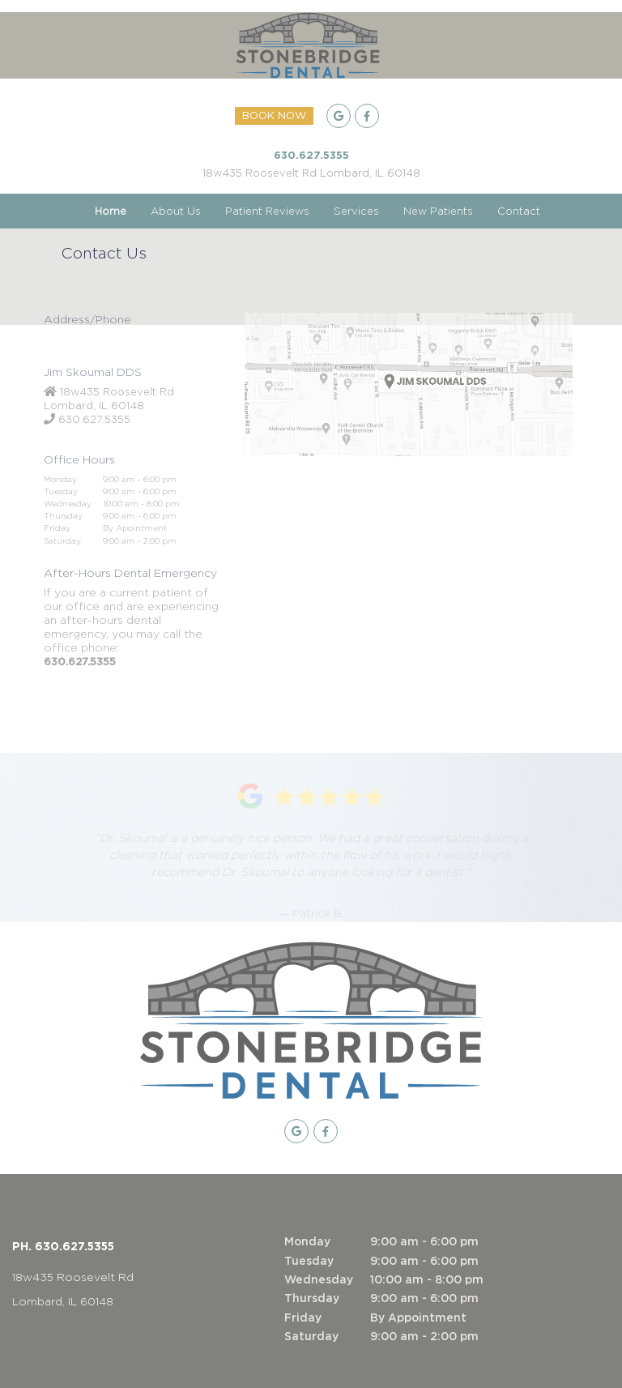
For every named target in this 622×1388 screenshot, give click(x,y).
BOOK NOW (274, 116)
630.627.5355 (311, 154)
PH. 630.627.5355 (63, 1246)
